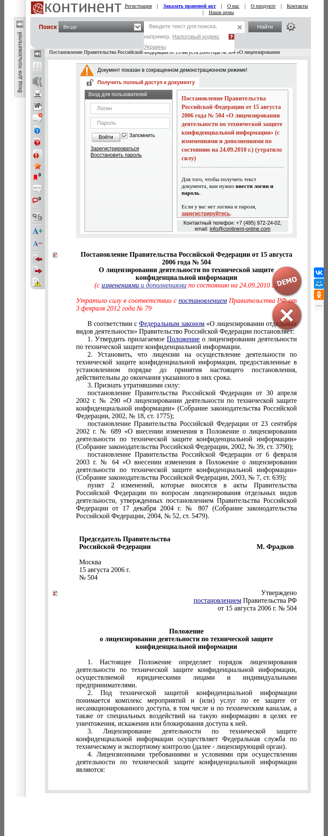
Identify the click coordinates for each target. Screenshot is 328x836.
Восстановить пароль (116, 155)
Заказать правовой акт (189, 6)
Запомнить (142, 135)
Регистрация (138, 6)
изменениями (120, 285)
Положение (183, 339)
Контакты (297, 6)
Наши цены (221, 12)
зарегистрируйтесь (206, 214)
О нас (233, 6)
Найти (265, 26)
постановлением (217, 600)
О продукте (263, 6)
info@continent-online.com (240, 229)
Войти (106, 137)
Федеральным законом (172, 323)
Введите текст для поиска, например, (182, 36)
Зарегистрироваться (115, 149)
